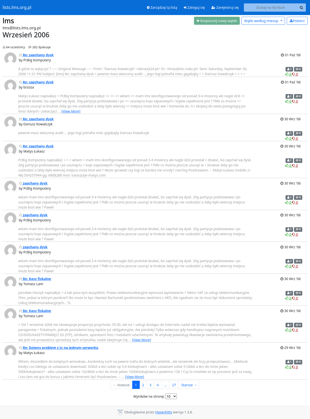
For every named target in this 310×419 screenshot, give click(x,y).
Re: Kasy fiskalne (35, 278)
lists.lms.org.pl (17, 7)
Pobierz (297, 20)
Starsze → (189, 385)
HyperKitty (163, 412)
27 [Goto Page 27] (174, 385)
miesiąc (261, 20)
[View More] (71, 111)
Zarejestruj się (225, 7)
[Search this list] (270, 7)
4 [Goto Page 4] (158, 385)
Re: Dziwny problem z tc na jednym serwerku (58, 347)
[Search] (301, 7)
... (165, 385)
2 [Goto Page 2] (143, 385)
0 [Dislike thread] (295, 74)
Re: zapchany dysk (36, 55)
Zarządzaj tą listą (162, 7)
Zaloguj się (194, 7)
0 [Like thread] (289, 74)
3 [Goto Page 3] (150, 385)
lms (8, 20)
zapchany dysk (33, 183)
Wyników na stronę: (148, 396)
